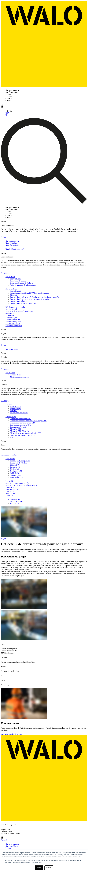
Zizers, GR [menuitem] (10, 496)
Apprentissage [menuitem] (15, 409)
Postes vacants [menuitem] (15, 407)
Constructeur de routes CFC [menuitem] (20, 419)
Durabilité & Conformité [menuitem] (15, 249)
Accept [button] (39, 868)
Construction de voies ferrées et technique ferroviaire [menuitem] (29, 299)
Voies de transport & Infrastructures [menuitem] (23, 285)
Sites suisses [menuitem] (10, 459)
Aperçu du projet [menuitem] (12, 349)
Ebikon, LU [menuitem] (14, 465)
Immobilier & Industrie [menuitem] (18, 281)
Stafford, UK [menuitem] (15, 504)
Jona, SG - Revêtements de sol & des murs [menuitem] (21, 485)
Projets (3, 538)
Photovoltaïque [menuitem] (11, 317)
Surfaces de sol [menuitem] (15, 375)
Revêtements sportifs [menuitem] (13, 322)
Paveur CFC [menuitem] (14, 437)
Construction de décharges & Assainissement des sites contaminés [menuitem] (34, 297)
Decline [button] (48, 868)
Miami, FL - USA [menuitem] (16, 501)
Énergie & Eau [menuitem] (15, 279)
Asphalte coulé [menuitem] (15, 291)
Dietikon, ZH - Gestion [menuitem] (18, 463)
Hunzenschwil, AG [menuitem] (17, 477)
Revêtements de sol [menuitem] (13, 319)
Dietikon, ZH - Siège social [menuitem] (20, 461)
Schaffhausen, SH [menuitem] (12, 489)
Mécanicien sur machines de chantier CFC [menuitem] (25, 433)
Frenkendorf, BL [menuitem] (16, 471)
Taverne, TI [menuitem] (10, 491)
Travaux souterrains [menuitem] (13, 324)
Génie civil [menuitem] (10, 313)
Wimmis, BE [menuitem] (10, 493)
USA (7, 113)
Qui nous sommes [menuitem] (12, 844)
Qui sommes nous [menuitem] (12, 241)
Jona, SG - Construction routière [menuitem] (17, 483)
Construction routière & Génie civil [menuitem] (23, 303)
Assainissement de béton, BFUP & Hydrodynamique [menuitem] (29, 293)
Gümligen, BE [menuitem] (15, 475)
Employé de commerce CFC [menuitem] (20, 425)
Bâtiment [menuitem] (13, 295)
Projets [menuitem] (8, 848)
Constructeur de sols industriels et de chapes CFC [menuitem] (28, 421)
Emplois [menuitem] (9, 405)
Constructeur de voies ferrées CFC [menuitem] (22, 423)
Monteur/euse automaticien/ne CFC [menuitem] (23, 435)
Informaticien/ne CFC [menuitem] (18, 427)
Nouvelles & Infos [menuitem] (12, 245)
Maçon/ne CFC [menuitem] (15, 429)
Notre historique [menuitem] (11, 243)
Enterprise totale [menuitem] (12, 309)
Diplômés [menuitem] (13, 411)
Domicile (4, 840)
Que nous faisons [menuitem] (12, 846)
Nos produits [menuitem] (10, 373)
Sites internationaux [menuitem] (13, 499)
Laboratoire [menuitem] (10, 315)
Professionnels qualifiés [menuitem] (19, 413)
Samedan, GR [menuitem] (11, 487)
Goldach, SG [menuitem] (15, 473)
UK (7, 115)
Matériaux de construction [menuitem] (19, 377)
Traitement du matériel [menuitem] (14, 326)
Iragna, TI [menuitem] (9, 481)
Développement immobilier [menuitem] (16, 307)
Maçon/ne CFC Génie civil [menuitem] (20, 431)
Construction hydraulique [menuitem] (19, 301)
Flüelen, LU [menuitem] (14, 469)
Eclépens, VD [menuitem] (15, 467)
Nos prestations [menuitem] (11, 289)
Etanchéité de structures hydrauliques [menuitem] (19, 311)
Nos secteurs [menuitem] (10, 277)
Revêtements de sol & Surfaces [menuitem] (21, 283)
